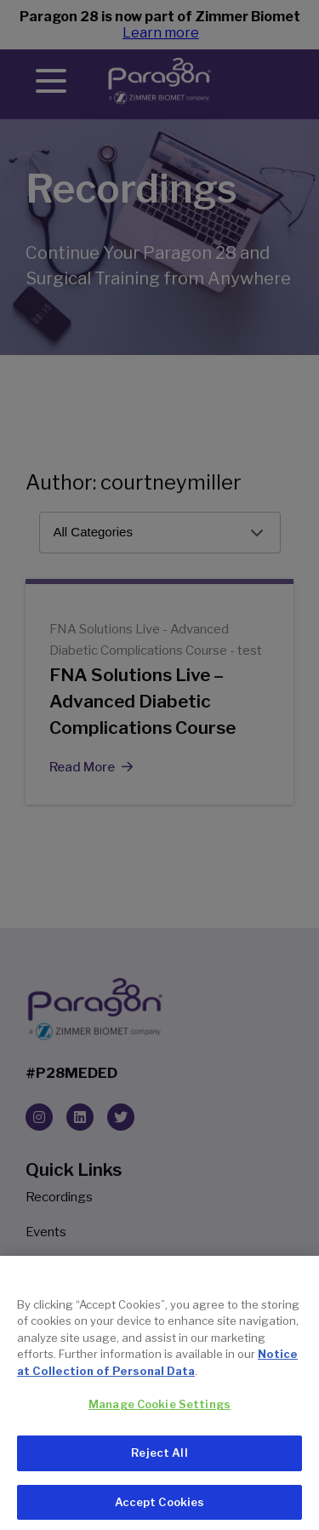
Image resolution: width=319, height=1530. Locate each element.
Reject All (159, 1463)
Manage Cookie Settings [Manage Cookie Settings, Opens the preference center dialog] (159, 1415)
